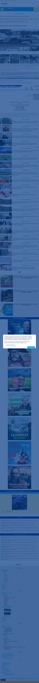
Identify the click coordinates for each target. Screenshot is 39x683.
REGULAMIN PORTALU (10, 344)
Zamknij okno (31, 347)
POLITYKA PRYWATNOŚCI (11, 345)
